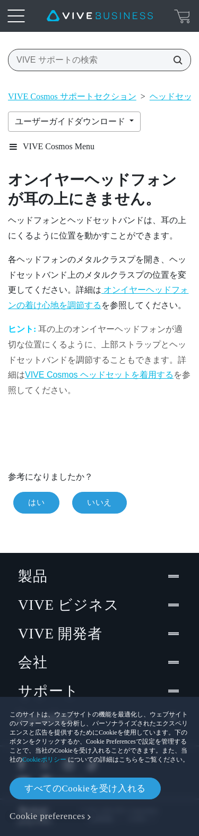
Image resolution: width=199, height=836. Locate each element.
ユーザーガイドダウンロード (71, 121)
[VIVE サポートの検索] (175, 60)
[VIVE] (100, 16)
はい (36, 502)
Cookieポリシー (44, 759)
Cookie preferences (47, 816)
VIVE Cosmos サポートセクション (72, 96)
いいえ (99, 502)
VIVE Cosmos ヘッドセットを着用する (99, 374)
